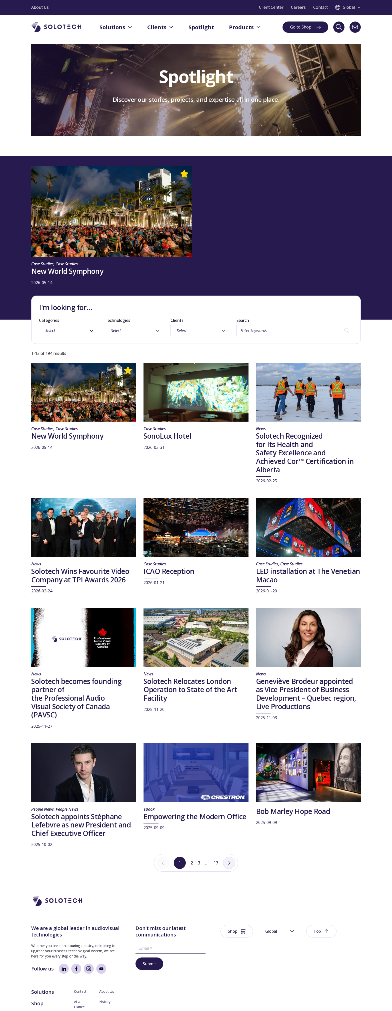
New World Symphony (67, 271)
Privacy (87, 999)
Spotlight (256, 951)
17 (216, 863)
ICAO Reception (169, 571)
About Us (336, 927)
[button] (303, 901)
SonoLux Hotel (167, 436)
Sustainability (108, 999)
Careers (335, 958)
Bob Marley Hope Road (293, 811)
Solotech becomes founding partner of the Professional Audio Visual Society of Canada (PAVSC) (76, 697)
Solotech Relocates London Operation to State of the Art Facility (190, 689)
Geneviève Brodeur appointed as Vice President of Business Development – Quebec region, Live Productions (306, 693)
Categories (49, 320)
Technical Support (301, 958)
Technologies (117, 320)
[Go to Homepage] (57, 901)
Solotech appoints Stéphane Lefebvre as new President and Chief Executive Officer (81, 825)
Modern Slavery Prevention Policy (150, 999)
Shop (251, 939)
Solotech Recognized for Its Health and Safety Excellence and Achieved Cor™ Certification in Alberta (305, 452)
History (334, 938)
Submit (135, 964)
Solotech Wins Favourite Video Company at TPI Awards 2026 (80, 575)
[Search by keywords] (294, 330)
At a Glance (296, 938)
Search (242, 320)
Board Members (300, 948)
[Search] (338, 27)
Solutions (256, 928)
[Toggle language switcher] (348, 7)
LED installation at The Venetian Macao (308, 575)
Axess (291, 968)
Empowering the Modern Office (195, 816)
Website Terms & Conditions (54, 999)
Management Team (345, 948)
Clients (176, 320)
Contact (293, 927)
